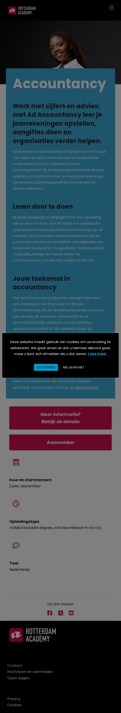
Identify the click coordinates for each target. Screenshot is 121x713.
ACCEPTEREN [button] (46, 367)
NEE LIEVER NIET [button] (73, 367)
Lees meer (97, 353)
